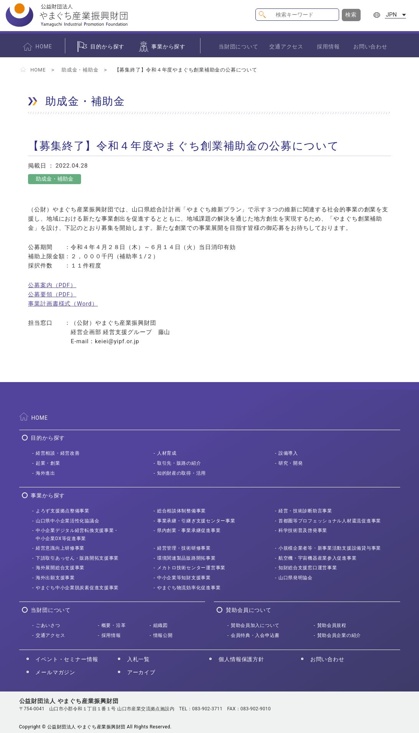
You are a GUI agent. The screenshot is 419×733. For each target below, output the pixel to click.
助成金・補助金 (79, 70)
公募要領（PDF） (52, 294)
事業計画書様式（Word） (63, 303)
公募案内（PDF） (52, 285)
